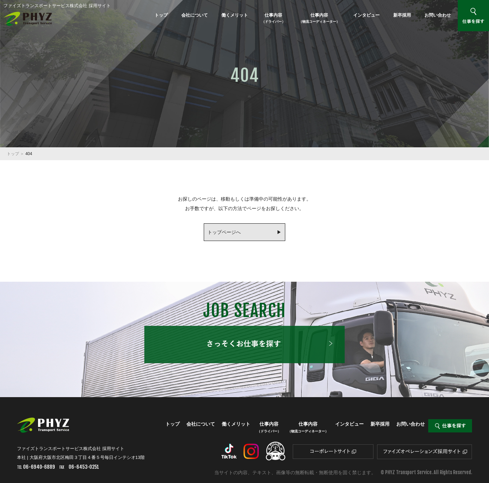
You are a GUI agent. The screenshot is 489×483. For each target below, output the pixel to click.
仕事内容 (273, 18)
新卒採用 (402, 15)
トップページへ (224, 232)
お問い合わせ (437, 15)
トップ (161, 15)
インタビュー (366, 15)
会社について (194, 15)
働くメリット (234, 15)
